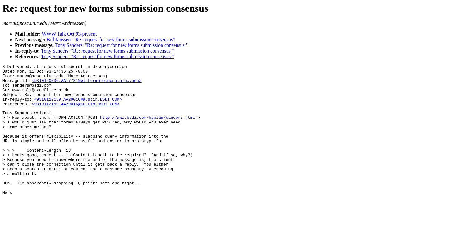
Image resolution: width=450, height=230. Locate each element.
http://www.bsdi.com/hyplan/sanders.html (147, 127)
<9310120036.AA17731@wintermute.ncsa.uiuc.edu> (87, 84)
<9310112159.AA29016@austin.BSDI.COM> (78, 106)
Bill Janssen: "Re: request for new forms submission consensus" (111, 39)
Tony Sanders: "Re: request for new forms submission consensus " (121, 45)
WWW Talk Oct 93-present (69, 34)
